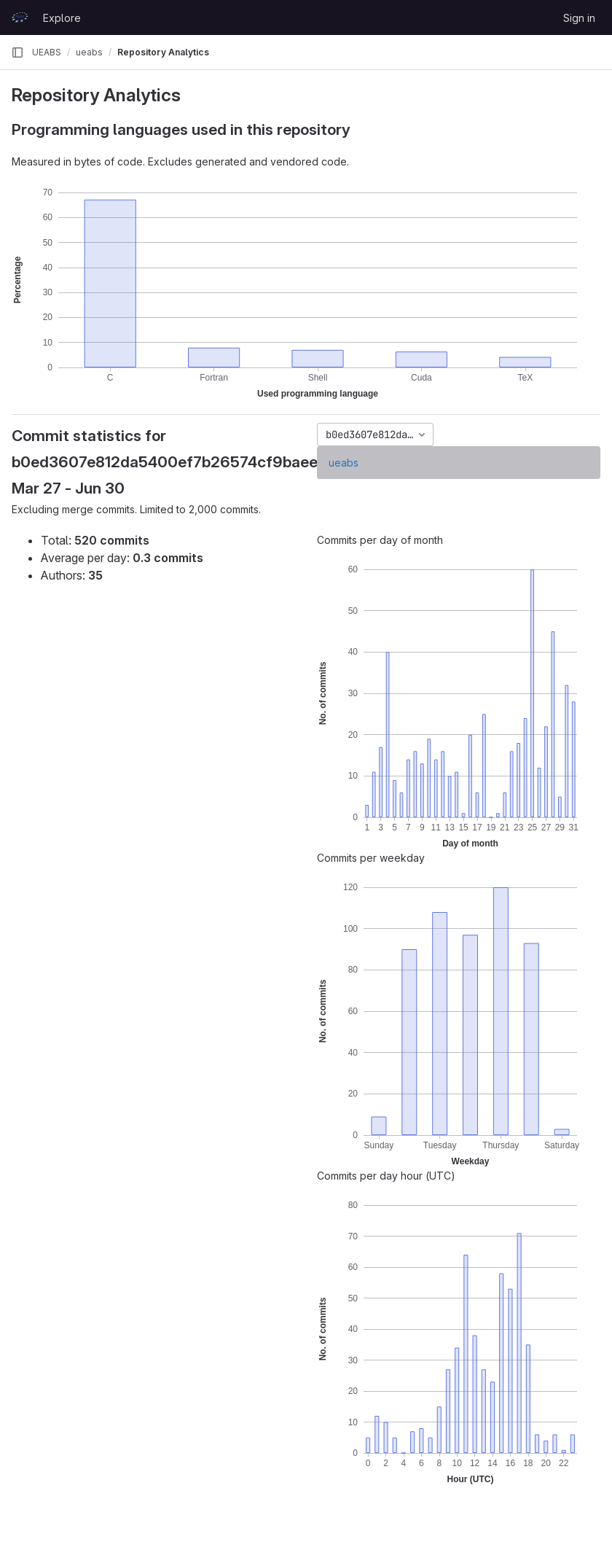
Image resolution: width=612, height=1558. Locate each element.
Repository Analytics (163, 52)
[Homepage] (19, 17)
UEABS (46, 52)
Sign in (579, 18)
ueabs (343, 462)
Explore (62, 18)
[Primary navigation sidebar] (17, 52)
